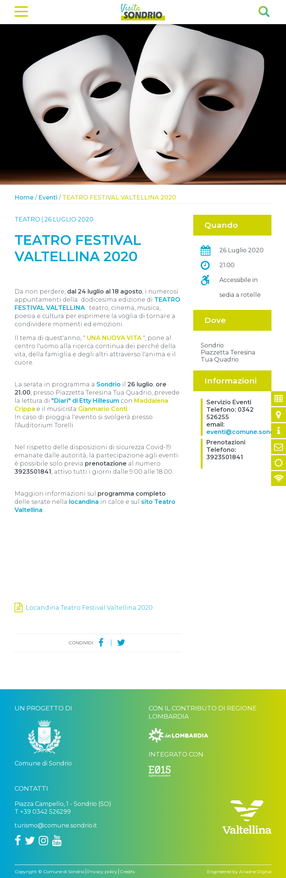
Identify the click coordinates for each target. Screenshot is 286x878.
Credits (127, 871)
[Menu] (21, 13)
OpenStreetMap (226, 374)
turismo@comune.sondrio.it (56, 825)
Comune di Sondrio (64, 871)
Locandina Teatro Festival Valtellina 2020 (89, 607)
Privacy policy (102, 871)
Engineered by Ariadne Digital (239, 871)
